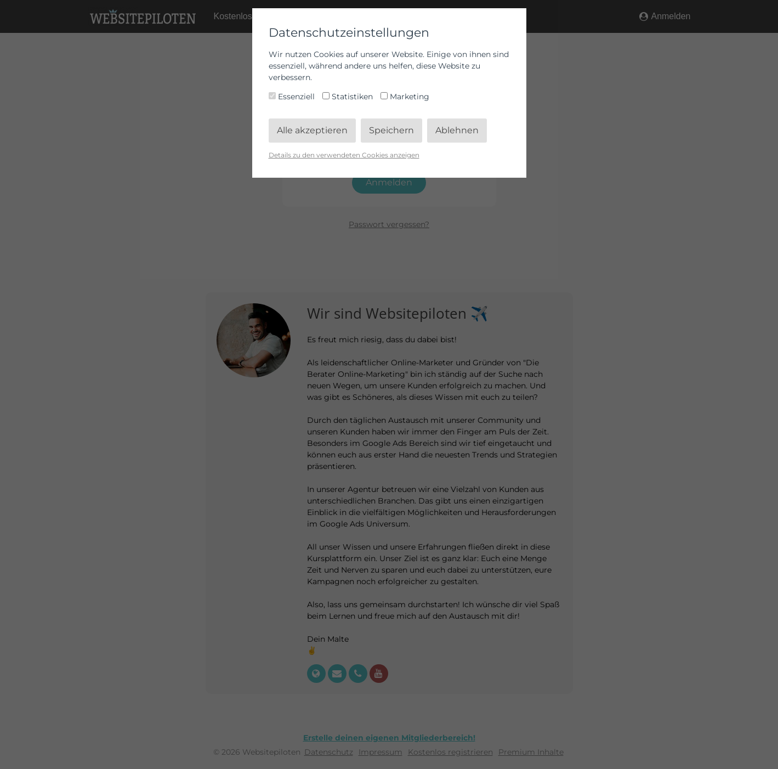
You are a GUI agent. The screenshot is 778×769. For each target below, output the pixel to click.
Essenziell (293, 96)
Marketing (405, 96)
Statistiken (348, 96)
